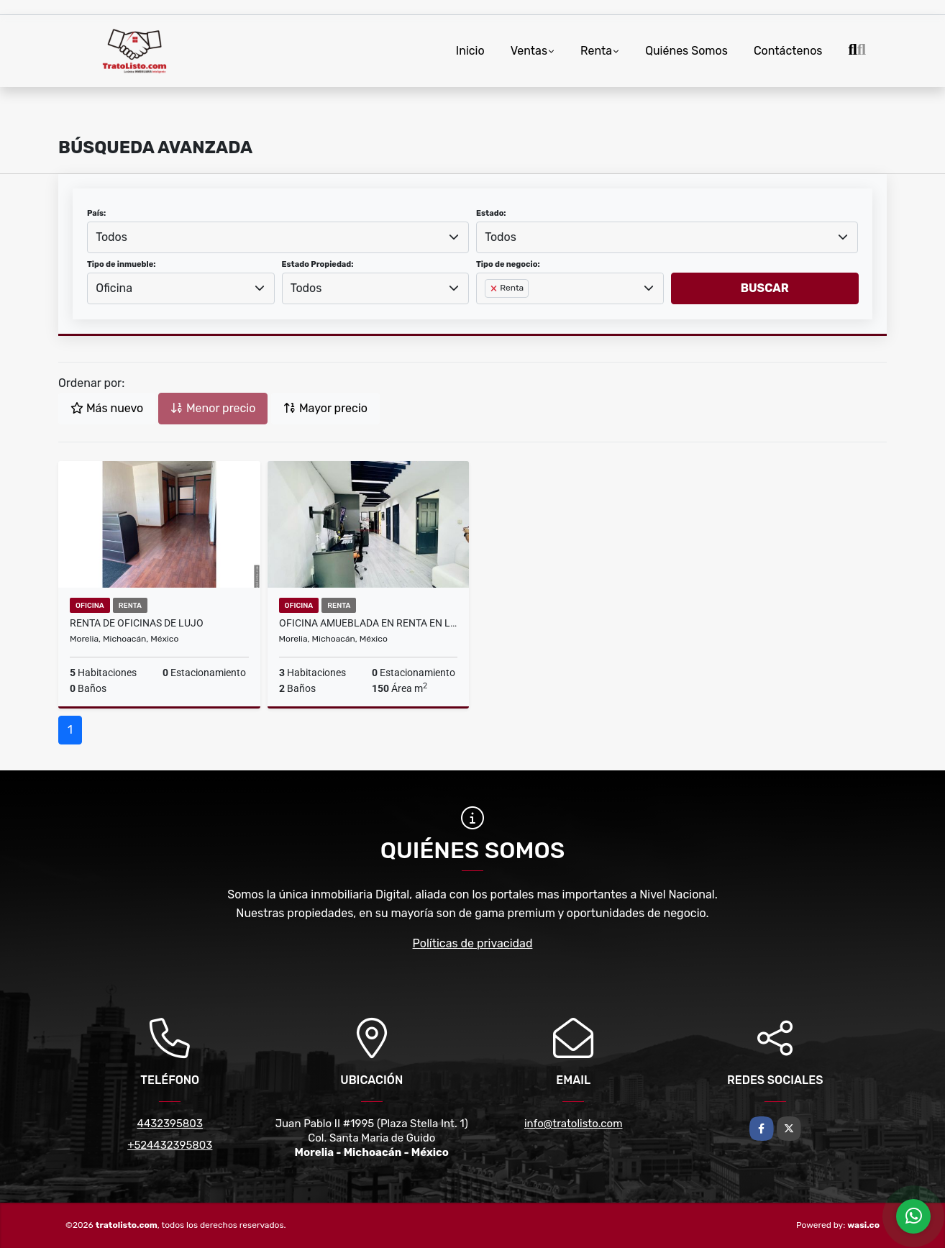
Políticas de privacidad (473, 943)
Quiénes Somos (686, 51)
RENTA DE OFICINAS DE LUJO (137, 623)
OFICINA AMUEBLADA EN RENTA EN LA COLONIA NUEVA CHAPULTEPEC (368, 623)
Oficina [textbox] (114, 288)
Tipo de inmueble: (121, 264)
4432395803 (170, 1123)
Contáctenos (788, 51)
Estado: (491, 213)
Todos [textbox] (111, 237)
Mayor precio (325, 408)
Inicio (470, 51)
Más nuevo (106, 408)
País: (96, 213)
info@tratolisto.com (573, 1123)
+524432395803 (169, 1145)
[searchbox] (489, 311)
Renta (596, 51)
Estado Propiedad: (318, 264)
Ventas (529, 51)
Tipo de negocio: (508, 264)
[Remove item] (495, 288)
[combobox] (278, 237)
